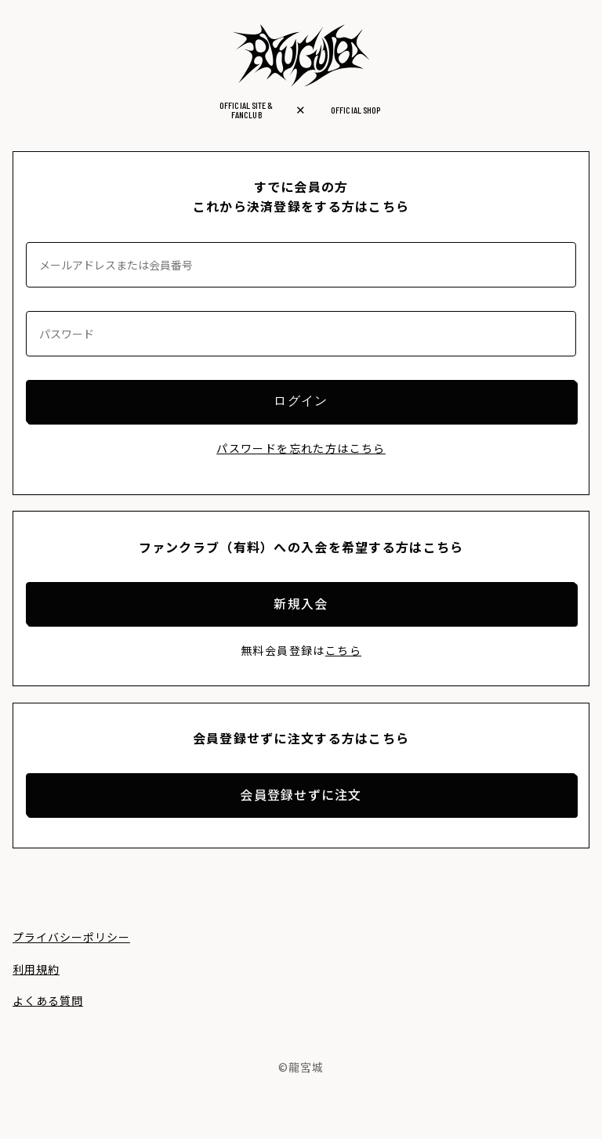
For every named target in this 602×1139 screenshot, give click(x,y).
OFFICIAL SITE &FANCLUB (246, 109)
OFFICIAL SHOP (355, 109)
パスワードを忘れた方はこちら (301, 448)
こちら (343, 650)
